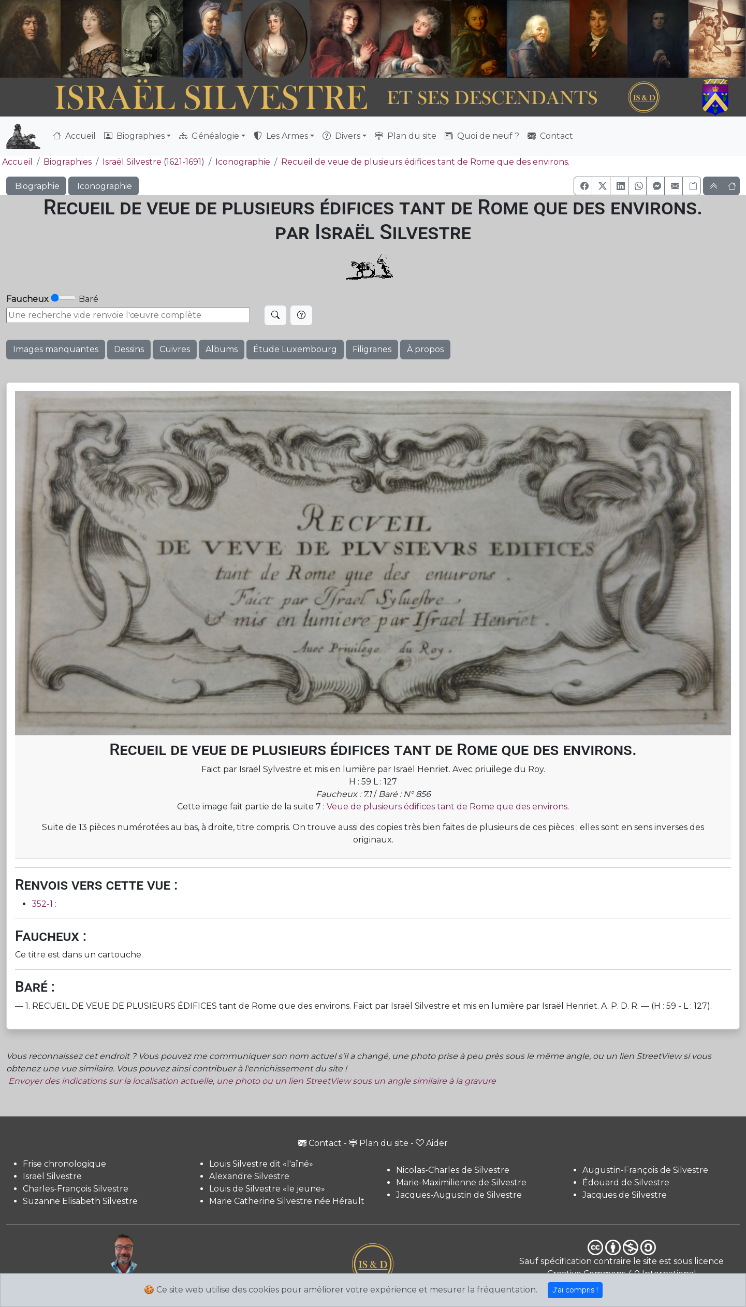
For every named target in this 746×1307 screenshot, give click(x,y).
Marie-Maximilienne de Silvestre (461, 1182)
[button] (583, 186)
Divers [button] (341, 136)
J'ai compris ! (575, 1290)
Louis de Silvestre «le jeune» (267, 1189)
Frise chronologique (64, 1164)
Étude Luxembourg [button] (295, 349)
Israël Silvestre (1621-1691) (153, 162)
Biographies (67, 162)
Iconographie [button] (103, 186)
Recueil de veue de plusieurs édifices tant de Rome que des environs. (425, 162)
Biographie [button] (36, 186)
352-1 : (44, 904)
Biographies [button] (134, 136)
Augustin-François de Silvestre (645, 1170)
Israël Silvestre (52, 1176)
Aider (432, 1143)
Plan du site (405, 136)
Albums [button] (222, 349)
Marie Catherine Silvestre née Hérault (286, 1201)
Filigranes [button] (372, 349)
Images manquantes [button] (55, 349)
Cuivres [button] (174, 349)
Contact (550, 136)
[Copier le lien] (691, 186)
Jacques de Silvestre (624, 1195)
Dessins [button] (129, 349)
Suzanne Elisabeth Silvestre (80, 1201)
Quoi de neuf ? (482, 136)
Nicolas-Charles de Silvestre (452, 1170)
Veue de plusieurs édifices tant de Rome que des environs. (448, 806)
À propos (425, 349)
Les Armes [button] (281, 136)
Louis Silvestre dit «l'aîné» (261, 1164)
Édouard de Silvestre (625, 1182)
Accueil (74, 136)
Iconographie (242, 162)
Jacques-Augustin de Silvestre (459, 1195)
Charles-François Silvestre (75, 1189)
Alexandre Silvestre (249, 1176)
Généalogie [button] (209, 136)
